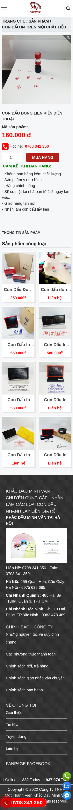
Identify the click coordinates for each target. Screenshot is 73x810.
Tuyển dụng (16, 736)
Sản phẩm (39, 21)
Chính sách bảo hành (24, 690)
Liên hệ (55, 298)
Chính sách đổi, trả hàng (27, 666)
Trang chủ (14, 21)
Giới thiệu (14, 712)
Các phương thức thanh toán (31, 654)
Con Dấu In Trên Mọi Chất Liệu (34, 27)
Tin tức (12, 724)
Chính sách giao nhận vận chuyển (35, 678)
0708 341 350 (37, 146)
